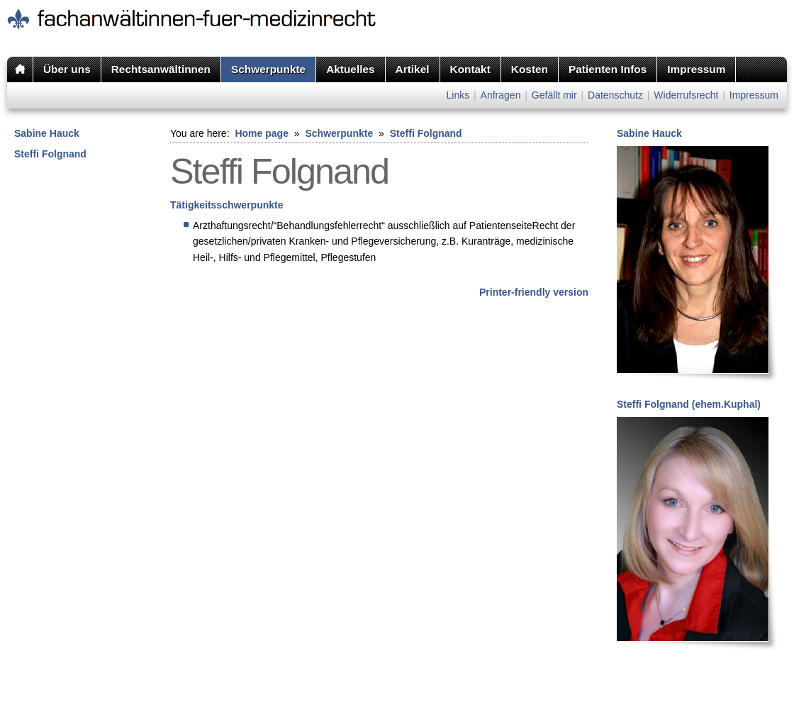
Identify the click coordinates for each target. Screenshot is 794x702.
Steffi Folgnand (50, 154)
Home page (261, 133)
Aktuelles (350, 69)
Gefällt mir (554, 95)
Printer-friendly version (533, 292)
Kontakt (470, 69)
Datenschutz (615, 95)
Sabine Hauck (46, 133)
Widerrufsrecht (686, 95)
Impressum (696, 69)
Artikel (413, 69)
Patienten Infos (608, 69)
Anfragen (501, 95)
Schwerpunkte (268, 69)
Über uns (67, 69)
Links (457, 95)
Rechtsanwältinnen (161, 69)
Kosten (529, 69)
